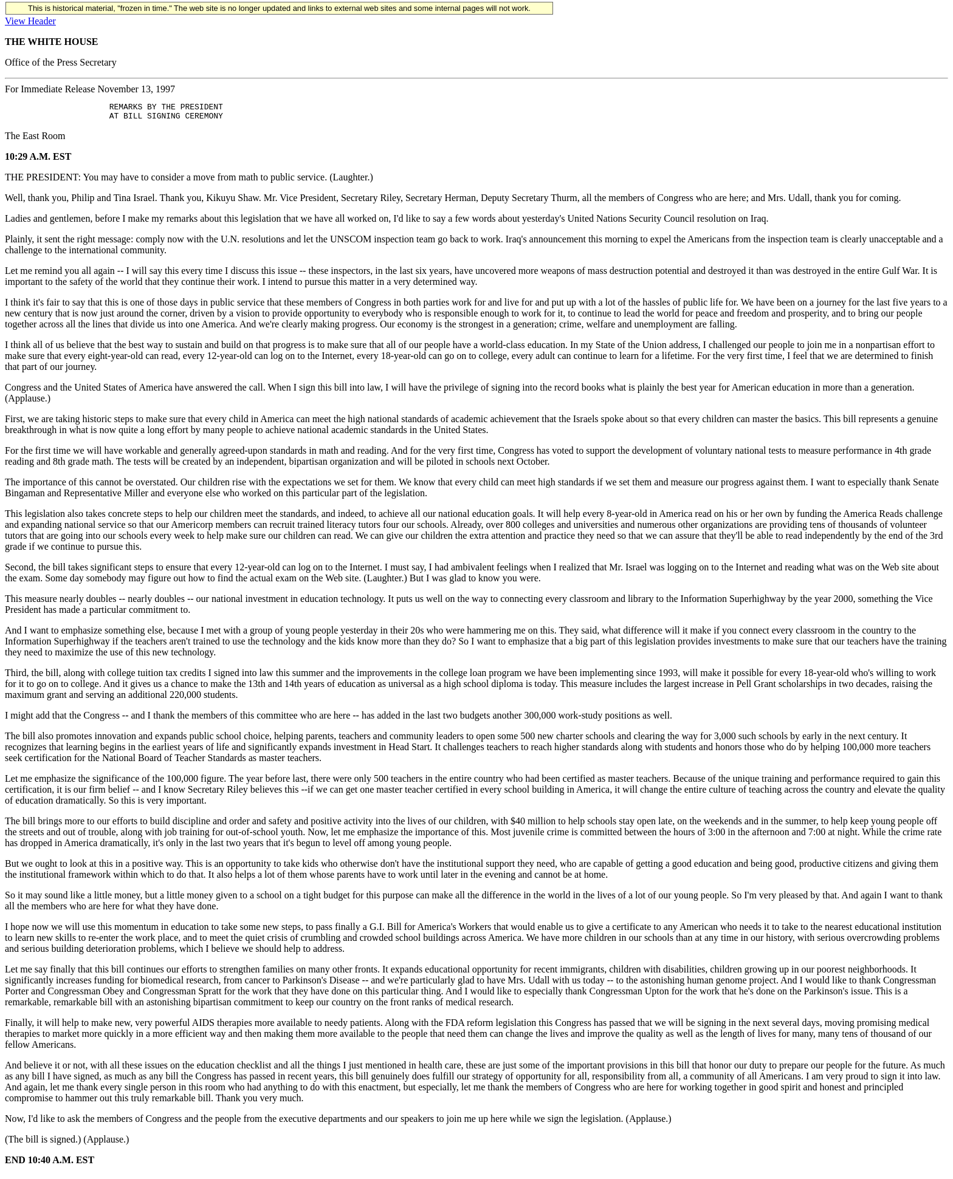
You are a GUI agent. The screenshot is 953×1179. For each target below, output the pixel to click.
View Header (30, 21)
